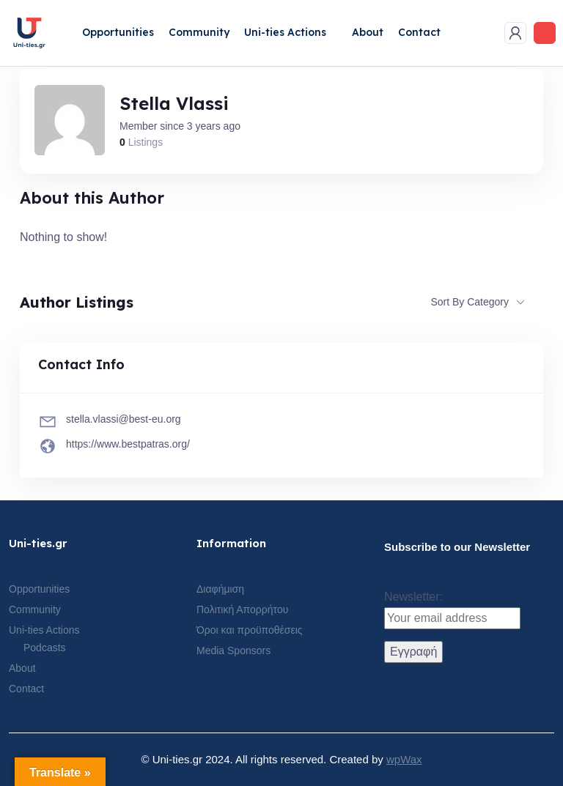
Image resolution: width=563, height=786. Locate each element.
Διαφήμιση (220, 589)
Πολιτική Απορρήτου (242, 609)
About (367, 32)
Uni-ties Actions (285, 32)
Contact (419, 32)
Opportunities (118, 32)
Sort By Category (469, 302)
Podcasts (44, 647)
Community (199, 32)
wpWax (404, 759)
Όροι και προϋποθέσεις (249, 630)
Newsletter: (452, 609)
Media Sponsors (233, 650)
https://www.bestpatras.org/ (128, 444)
